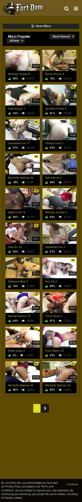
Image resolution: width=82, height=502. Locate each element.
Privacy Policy (13, 486)
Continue (72, 484)
